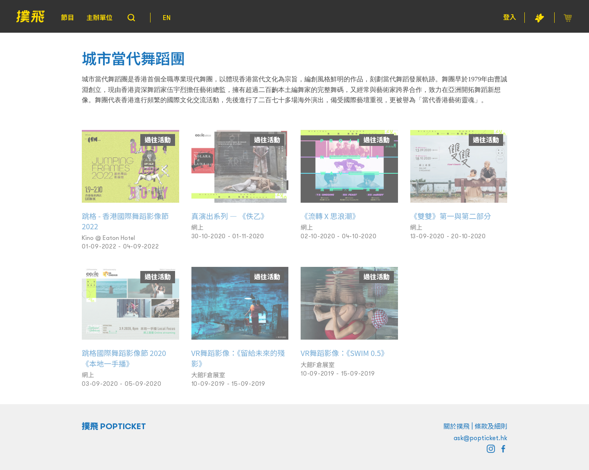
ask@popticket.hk (480, 438)
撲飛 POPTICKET (114, 426)
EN (167, 17)
